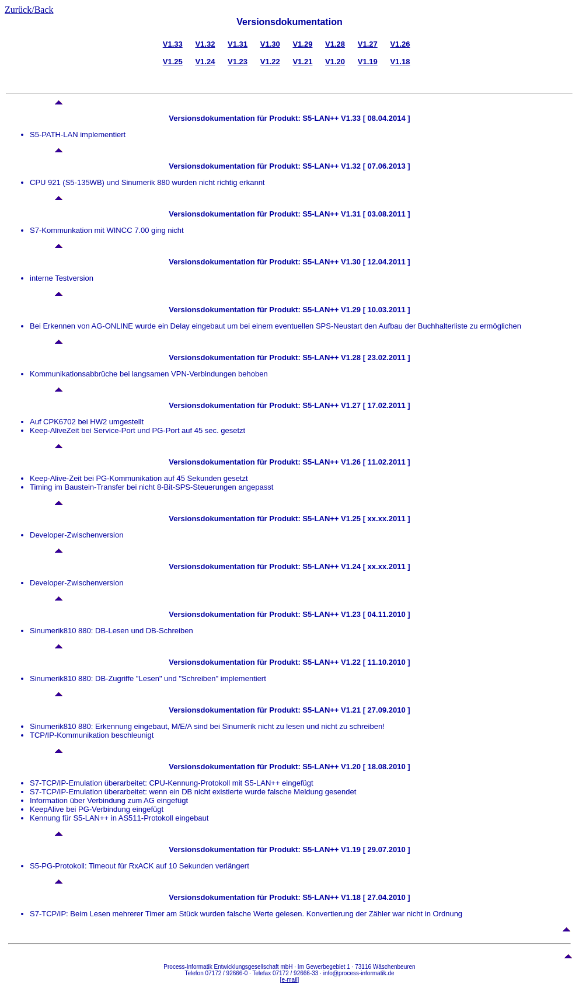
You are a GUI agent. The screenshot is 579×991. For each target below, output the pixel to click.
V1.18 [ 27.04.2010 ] (374, 897)
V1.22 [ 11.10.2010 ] (374, 662)
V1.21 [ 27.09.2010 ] (374, 710)
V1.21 (302, 61)
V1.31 (237, 44)
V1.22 (270, 61)
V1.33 (173, 44)
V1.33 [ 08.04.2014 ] (374, 118)
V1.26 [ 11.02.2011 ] (374, 462)
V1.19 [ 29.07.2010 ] (374, 849)
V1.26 (400, 44)
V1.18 (400, 61)
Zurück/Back (29, 10)
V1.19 (368, 61)
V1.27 (368, 44)
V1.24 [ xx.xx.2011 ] (374, 566)
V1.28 (335, 44)
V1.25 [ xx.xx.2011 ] (374, 518)
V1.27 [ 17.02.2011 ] (374, 405)
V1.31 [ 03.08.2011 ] (374, 214)
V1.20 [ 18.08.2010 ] (374, 766)
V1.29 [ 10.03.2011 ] (374, 309)
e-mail (289, 979)
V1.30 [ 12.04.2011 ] (374, 261)
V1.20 (335, 61)
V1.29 (302, 44)
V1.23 (237, 61)
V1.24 (205, 61)
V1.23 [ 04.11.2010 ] (374, 614)
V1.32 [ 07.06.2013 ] (374, 166)
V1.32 (205, 44)
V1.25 (173, 61)
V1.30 (270, 44)
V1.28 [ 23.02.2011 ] (374, 357)
